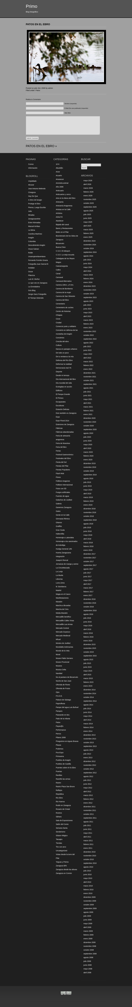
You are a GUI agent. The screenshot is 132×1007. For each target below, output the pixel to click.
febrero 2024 (88, 279)
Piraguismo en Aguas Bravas (67, 741)
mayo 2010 (88, 878)
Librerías (59, 579)
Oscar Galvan (33, 249)
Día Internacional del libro (66, 379)
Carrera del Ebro (62, 300)
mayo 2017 (88, 580)
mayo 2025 (88, 222)
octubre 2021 (89, 380)
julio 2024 (87, 260)
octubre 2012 (89, 769)
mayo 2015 (88, 671)
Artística (59, 213)
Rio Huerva (60, 802)
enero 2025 (88, 237)
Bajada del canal (62, 225)
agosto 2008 (88, 957)
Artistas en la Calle (63, 209)
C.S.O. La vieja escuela (65, 255)
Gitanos (59, 522)
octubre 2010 (89, 859)
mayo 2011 (88, 833)
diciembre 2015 (90, 644)
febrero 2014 (88, 727)
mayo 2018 (88, 535)
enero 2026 (88, 196)
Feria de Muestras (63, 443)
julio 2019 (87, 482)
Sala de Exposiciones (64, 820)
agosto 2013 (88, 750)
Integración (60, 556)
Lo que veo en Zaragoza (37, 283)
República (60, 794)
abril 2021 (87, 403)
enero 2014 (88, 731)
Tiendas (59, 843)
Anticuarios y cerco (63, 194)
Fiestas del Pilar (62, 466)
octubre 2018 (89, 516)
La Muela (59, 575)
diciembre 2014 (90, 690)
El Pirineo (59, 398)
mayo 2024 (88, 267)
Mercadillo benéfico (63, 617)
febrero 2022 (88, 365)
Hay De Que (33, 196)
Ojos (58, 692)
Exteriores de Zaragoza (65, 424)
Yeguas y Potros (62, 862)
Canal (58, 274)
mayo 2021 (88, 399)
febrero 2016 (88, 637)
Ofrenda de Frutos (63, 688)
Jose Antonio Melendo (37, 189)
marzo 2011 (88, 841)
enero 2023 (88, 328)
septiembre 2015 (90, 656)
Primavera (60, 756)
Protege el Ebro (34, 204)
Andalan (31, 268)
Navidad (59, 673)
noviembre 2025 (90, 199)
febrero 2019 (88, 501)
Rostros (59, 813)
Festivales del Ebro (63, 458)
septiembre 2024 (90, 252)
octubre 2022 (89, 335)
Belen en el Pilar (62, 232)
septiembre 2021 (90, 384)
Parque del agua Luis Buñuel (67, 707)
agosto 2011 (88, 822)
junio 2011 (88, 829)
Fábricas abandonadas (65, 432)
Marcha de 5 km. (62, 609)
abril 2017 (87, 584)
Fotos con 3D (61, 489)
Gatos (58, 511)
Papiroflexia (60, 704)
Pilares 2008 (61, 737)
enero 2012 (88, 803)
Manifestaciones (62, 598)
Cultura (59, 345)
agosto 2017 (88, 569)
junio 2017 (88, 577)
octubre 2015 (89, 652)
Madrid (58, 590)
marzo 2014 (88, 724)
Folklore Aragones (63, 481)
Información (32, 168)
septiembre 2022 (90, 339)
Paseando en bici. (63, 715)
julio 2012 (87, 780)
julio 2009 (87, 916)
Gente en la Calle (62, 515)
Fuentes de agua (62, 496)
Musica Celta (61, 670)
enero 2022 (88, 369)
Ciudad (58, 323)
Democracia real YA (63, 368)
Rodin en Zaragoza (63, 805)
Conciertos (60, 338)
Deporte (59, 372)
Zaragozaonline (34, 219)
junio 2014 (88, 712)
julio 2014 (87, 709)
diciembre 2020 (90, 418)
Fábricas (59, 428)
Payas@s (59, 726)
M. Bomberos (61, 587)
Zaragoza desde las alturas (66, 869)
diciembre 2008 (90, 942)
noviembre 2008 (90, 946)
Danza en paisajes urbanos (66, 349)
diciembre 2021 (90, 373)
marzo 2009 (88, 931)
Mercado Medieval (63, 636)
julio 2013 (87, 754)
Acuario (59, 175)
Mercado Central (62, 628)
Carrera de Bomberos (64, 289)
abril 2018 (87, 539)
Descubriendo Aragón (36, 245)
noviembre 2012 (90, 765)
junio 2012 (88, 784)
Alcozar (31, 185)
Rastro (58, 783)
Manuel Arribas (34, 226)
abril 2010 (87, 882)
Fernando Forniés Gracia (38, 260)
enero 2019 (88, 505)
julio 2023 (87, 305)
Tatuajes (59, 839)
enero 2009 (88, 939)
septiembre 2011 (90, 818)
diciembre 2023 (90, 286)
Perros (58, 734)
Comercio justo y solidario (66, 326)
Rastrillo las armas (63, 779)
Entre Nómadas (34, 223)
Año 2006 (59, 187)
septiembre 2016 (90, 610)
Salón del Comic (62, 824)
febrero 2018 (88, 546)
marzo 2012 (88, 795)
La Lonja (59, 572)
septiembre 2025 (90, 207)
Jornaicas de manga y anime (67, 564)
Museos (59, 666)
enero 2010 (88, 893)
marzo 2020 (88, 452)
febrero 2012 (88, 799)
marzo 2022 (88, 362)
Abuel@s (59, 168)
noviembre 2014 (90, 693)
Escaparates (61, 402)
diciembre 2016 (90, 599)
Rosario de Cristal (63, 809)
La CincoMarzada (63, 568)
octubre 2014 (89, 697)
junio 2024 (88, 263)
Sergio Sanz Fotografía (37, 294)
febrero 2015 (88, 682)
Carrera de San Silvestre (65, 296)
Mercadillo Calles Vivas (65, 621)
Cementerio (60, 304)
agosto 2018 (88, 524)
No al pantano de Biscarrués (67, 677)
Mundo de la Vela (62, 651)
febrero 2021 (88, 411)
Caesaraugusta (62, 266)
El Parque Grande (63, 394)
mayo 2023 (88, 313)
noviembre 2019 (90, 467)
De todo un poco (62, 353)
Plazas (58, 745)
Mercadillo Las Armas (64, 624)
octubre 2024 (89, 248)
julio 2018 (87, 528)
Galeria (59, 504)
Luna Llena (60, 583)
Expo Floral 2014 (62, 421)
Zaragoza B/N (61, 866)
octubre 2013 (89, 742)
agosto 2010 (88, 867)
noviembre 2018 (90, 512)
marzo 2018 (88, 543)
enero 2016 (88, 641)
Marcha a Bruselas (63, 605)
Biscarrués (60, 243)
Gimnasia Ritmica (63, 519)
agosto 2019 (88, 478)
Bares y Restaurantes (64, 228)
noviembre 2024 (90, 245)
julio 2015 (87, 663)
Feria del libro (61, 447)
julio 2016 (87, 618)
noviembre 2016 (90, 603)
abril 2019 (87, 494)
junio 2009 (88, 920)
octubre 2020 (89, 426)
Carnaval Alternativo (64, 281)
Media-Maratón (62, 613)
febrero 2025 (88, 233)
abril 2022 (87, 358)
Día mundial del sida (64, 383)
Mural (58, 654)
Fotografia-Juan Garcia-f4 (38, 264)
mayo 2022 (88, 354)
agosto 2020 (88, 433)
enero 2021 (88, 414)
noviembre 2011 (90, 810)
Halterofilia (60, 534)
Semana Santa (62, 828)
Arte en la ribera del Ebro (65, 198)
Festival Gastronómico (64, 455)
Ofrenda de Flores (63, 685)
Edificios (59, 390)
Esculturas (60, 406)
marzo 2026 (88, 188)
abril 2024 (87, 271)
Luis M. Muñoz (34, 279)
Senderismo (60, 832)
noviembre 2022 (90, 331)
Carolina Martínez (35, 234)
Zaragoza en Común (64, 873)
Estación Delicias (62, 409)
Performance (61, 730)
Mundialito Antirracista (64, 647)
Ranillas (59, 775)
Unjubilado (32, 181)
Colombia (32, 241)
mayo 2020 (88, 445)
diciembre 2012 (90, 761)
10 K (58, 164)
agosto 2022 (88, 343)
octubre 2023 (89, 294)
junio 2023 (88, 309)
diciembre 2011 (90, 807)
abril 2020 (87, 448)
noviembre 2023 (90, 290)
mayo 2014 (88, 716)
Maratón (59, 602)
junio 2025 (88, 218)
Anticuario (60, 191)
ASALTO (59, 217)
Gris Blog (32, 290)
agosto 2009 (88, 912)
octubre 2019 (89, 471)
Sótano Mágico (62, 836)
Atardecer (60, 221)
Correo (31, 164)
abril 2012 (87, 792)
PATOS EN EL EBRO (38, 24)
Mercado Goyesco (63, 632)
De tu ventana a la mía (65, 357)
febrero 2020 (88, 456)
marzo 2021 (88, 407)
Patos (38, 90)
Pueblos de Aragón (63, 760)
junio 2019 (88, 486)
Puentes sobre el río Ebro (66, 768)
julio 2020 (87, 437)
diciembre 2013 (90, 735)
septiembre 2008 (90, 954)
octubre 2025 (89, 203)
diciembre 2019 (90, 463)
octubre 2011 (89, 814)
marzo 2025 (88, 230)
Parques (59, 711)
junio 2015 (88, 667)
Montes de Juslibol (63, 643)
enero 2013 (88, 758)
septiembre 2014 (90, 701)
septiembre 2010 (90, 863)
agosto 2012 (88, 776)
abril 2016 (87, 629)
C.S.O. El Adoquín (63, 251)
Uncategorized (61, 851)
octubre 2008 (89, 950)
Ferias (58, 451)
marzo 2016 (88, 633)
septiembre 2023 (90, 297)
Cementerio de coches (64, 308)
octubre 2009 (89, 905)
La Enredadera (34, 287)
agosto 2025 (88, 211)
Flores (58, 477)
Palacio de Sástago (63, 700)
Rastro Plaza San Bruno (65, 786)
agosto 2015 (88, 660)
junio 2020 (88, 441)
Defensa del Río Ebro (64, 360)
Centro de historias (63, 311)
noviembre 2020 (90, 422)
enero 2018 (88, 550)
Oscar (30, 272)
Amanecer (60, 179)
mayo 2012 (88, 788)
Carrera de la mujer (63, 292)
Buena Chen (61, 247)
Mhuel (58, 639)
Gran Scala (60, 530)
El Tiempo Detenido (36, 298)
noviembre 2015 (90, 648)
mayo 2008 (88, 969)
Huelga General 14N (64, 549)
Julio (30, 211)
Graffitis (59, 526)
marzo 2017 (88, 588)
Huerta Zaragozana (63, 553)
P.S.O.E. (59, 696)
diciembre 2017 (90, 554)
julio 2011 (87, 825)
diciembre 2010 (90, 852)
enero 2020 (88, 460)
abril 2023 (87, 316)
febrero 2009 (88, 935)
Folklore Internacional (64, 485)
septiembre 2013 (90, 746)
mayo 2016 (88, 626)
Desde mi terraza (62, 375)
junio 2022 (88, 350)
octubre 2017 (89, 561)
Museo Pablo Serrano (64, 658)
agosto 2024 (88, 256)
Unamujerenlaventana (36, 256)
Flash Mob (60, 473)
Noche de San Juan (63, 681)
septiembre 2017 (90, 565)
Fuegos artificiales (63, 492)
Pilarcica (31, 275)
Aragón (31, 238)
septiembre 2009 (90, 908)
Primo (31, 6)
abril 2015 (87, 675)
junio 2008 (88, 965)
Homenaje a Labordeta (65, 538)
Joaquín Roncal (62, 560)
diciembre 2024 (90, 241)
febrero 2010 (88, 890)
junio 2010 (88, 874)
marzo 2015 (88, 678)
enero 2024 (88, 282)
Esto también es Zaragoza (66, 413)
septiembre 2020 (90, 429)
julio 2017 (87, 573)
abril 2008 (87, 973)
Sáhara (59, 817)
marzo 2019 (88, 497)
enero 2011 (88, 848)
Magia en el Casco (63, 594)
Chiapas (59, 315)
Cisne (58, 319)
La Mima (31, 230)
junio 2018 (88, 531)
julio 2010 (87, 871)
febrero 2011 (88, 844)
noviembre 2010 (90, 856)
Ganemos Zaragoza (63, 507)
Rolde (30, 253)
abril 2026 (87, 184)
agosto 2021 (88, 388)
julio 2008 (87, 961)
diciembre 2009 (90, 897)
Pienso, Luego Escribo (37, 207)
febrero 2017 (88, 592)
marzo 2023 (88, 320)
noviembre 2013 (90, 739)
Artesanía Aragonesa (64, 206)
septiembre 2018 (90, 520)
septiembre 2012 (90, 773)
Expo (58, 417)
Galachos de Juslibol (64, 500)
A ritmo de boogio (35, 200)
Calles (58, 270)
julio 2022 (87, 346)
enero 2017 (88, 595)
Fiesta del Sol (61, 462)
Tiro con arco (61, 847)
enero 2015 (88, 686)
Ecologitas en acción (64, 387)
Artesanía (59, 202)
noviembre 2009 (90, 901)
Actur (58, 172)
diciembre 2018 (90, 509)
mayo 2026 (88, 181)
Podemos (59, 749)
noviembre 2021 (90, 377)
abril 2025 (87, 226)
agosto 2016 (88, 614)
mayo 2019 (88, 490)
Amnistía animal (62, 183)
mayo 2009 (88, 924)
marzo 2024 (88, 275)
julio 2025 (87, 214)
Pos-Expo (60, 753)
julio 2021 (87, 392)
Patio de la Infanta (63, 719)
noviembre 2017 (90, 558)
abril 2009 (87, 927)
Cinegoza (32, 192)
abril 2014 (87, 720)
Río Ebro (59, 798)
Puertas (59, 771)
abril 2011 (87, 837)
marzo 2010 (88, 886)
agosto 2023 (88, 301)
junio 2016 (88, 622)
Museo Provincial (62, 662)
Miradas (31, 215)
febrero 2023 (88, 324)
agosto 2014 (88, 705)
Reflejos (59, 790)
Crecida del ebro (62, 341)
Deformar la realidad (64, 364)
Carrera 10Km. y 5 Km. (65, 285)
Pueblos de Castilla (63, 764)
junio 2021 (88, 396)
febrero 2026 (88, 192)
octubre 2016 (89, 607)
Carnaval (59, 277)
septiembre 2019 (90, 475)
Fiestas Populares (63, 470)
